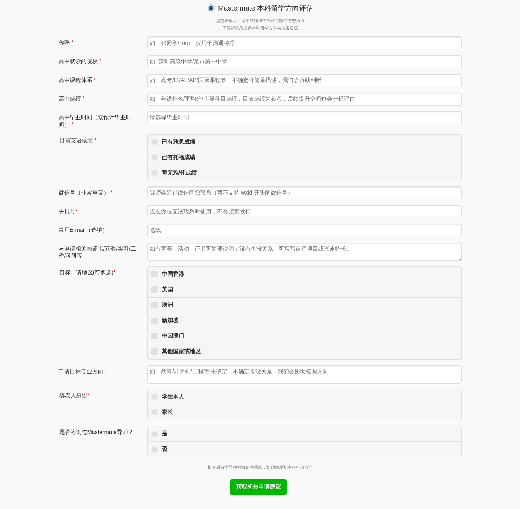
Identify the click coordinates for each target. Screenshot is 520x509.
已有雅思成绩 (178, 142)
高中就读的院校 (80, 61)
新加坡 (170, 320)
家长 (167, 412)
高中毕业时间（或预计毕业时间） (95, 121)
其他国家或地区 (181, 351)
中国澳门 (173, 336)
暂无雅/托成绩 (179, 173)
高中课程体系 (77, 80)
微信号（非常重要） (86, 193)
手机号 (68, 211)
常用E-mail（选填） (83, 230)
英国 (167, 289)
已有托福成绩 (178, 157)
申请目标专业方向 (83, 371)
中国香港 (173, 274)
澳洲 (167, 305)
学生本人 (173, 397)
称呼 (66, 43)
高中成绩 (72, 99)
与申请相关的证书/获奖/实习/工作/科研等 (97, 252)
